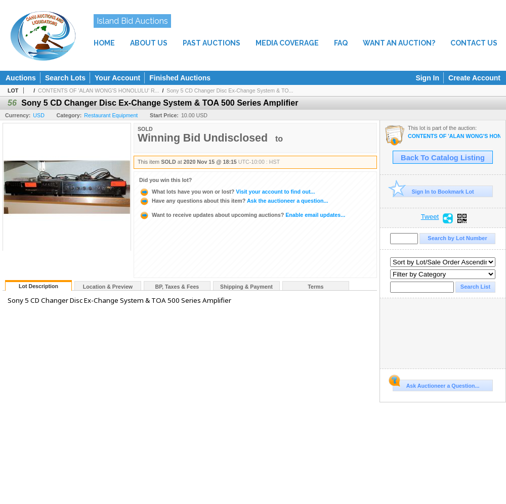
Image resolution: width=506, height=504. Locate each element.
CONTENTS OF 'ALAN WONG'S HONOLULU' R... (98, 90)
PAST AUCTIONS (211, 43)
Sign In (427, 78)
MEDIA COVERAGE (287, 43)
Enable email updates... (242, 215)
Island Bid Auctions (132, 21)
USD (39, 115)
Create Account (474, 78)
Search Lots (65, 78)
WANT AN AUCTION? (399, 43)
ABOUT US (148, 43)
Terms (315, 287)
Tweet (430, 216)
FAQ (341, 43)
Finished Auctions (179, 78)
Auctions (21, 78)
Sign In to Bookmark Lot (433, 191)
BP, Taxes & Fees (177, 287)
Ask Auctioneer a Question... (436, 384)
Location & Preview (108, 287)
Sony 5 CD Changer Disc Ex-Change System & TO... (229, 90)
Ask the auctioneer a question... (233, 201)
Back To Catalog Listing (443, 158)
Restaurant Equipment (111, 115)
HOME (104, 43)
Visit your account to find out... (227, 192)
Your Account (117, 78)
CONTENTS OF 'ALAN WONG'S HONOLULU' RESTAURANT (454, 136)
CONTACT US (473, 43)
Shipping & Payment (246, 287)
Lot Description (38, 286)
